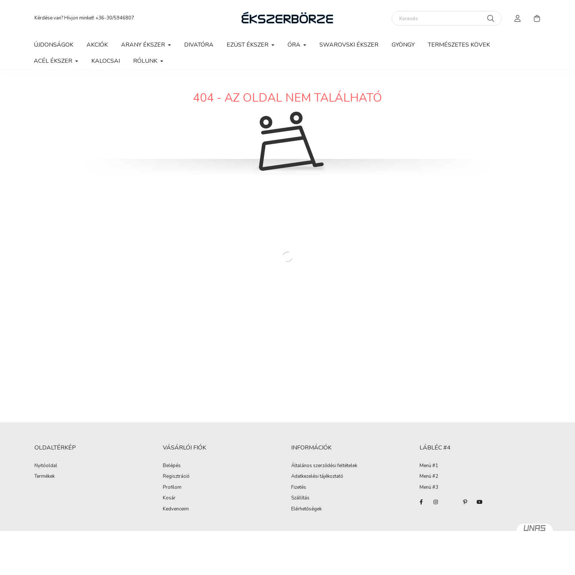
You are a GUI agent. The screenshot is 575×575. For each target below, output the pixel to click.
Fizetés (298, 488)
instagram (435, 502)
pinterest (465, 502)
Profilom (172, 488)
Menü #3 (429, 488)
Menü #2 (429, 477)
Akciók (97, 45)
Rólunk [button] (146, 61)
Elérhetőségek (306, 509)
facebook (421, 502)
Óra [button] (295, 45)
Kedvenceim (176, 509)
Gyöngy (403, 45)
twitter (450, 502)
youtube (479, 502)
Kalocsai (105, 61)
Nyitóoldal (45, 466)
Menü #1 (429, 466)
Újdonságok (53, 45)
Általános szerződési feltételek (324, 466)
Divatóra (198, 45)
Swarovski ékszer (348, 45)
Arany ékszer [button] (143, 45)
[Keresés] (447, 18)
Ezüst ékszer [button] (248, 45)
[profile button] (517, 18)
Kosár (169, 498)
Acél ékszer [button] (54, 61)
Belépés (172, 466)
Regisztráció (176, 477)
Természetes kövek (459, 45)
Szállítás (300, 498)
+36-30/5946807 (114, 18)
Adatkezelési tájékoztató (317, 477)
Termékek (44, 477)
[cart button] (537, 18)
